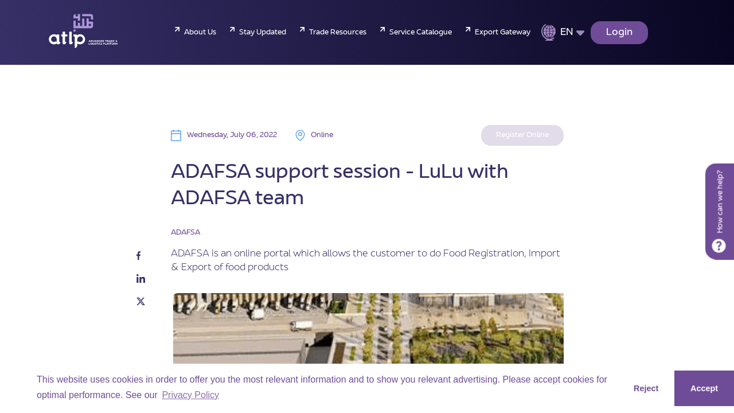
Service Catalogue (420, 33)
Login (619, 33)
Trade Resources (337, 33)
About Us (200, 33)
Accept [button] (704, 388)
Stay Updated (262, 33)
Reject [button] (646, 388)
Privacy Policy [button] (190, 395)
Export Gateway (502, 33)
